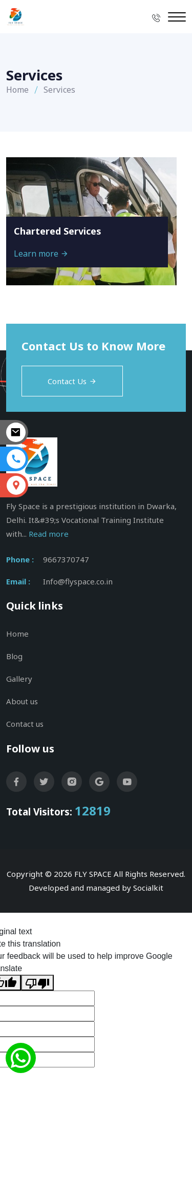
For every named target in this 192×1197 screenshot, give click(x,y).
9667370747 (66, 559)
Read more (49, 534)
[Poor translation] (37, 983)
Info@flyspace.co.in (78, 581)
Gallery (19, 679)
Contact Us (72, 381)
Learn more (41, 253)
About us (22, 701)
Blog (14, 656)
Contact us (25, 724)
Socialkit (148, 888)
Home (17, 89)
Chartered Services (57, 231)
